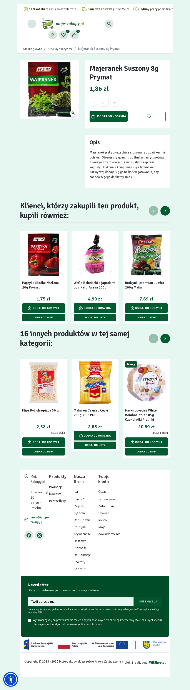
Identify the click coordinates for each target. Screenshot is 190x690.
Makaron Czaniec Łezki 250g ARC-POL (91, 412)
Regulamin (82, 520)
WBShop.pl (157, 663)
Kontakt (80, 569)
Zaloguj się (106, 506)
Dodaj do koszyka (108, 116)
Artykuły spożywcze (60, 49)
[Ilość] (104, 102)
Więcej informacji (91, 624)
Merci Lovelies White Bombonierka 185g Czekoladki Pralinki (141, 415)
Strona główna (32, 49)
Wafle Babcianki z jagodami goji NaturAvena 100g (94, 285)
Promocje (56, 487)
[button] (130, 24)
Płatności (80, 548)
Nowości (55, 494)
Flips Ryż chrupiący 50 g (40, 410)
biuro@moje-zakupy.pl (39, 519)
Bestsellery (57, 501)
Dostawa (80, 541)
